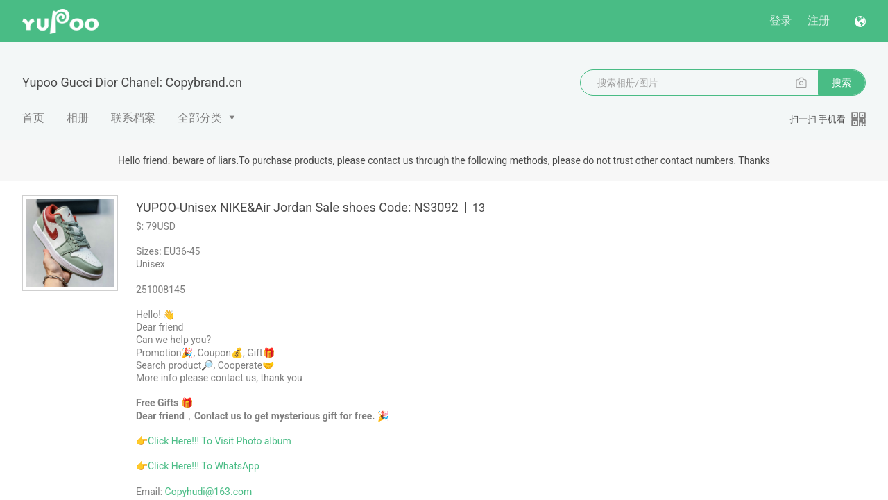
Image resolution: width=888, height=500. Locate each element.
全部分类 (200, 117)
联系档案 (133, 117)
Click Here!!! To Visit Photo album (219, 441)
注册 (819, 20)
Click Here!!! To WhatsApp (203, 466)
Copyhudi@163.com (209, 491)
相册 (78, 117)
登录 (780, 20)
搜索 (841, 82)
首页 (33, 117)
